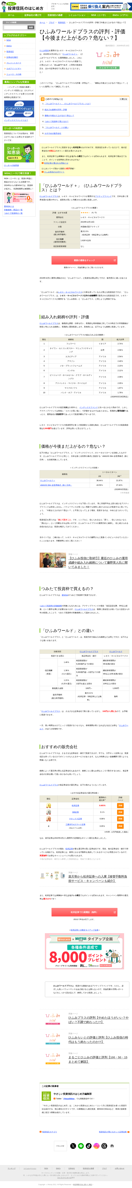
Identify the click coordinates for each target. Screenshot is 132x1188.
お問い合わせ (119, 1168)
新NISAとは (9, 206)
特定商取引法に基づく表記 (82, 1184)
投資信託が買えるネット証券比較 (113, 1132)
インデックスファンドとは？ (16, 120)
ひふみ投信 (44, 50)
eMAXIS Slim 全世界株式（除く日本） (56, 485)
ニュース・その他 (13, 74)
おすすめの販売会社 (53, 133)
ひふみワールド (115, 651)
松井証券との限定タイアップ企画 (84, 930)
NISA (8, 40)
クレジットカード (13, 63)
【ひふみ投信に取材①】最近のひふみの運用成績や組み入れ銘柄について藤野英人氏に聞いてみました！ (98, 563)
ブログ (51, 22)
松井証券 (75, 805)
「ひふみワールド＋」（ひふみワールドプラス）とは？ (68, 104)
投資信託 (61, 22)
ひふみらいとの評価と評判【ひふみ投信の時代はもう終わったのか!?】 (98, 1040)
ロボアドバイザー (13, 69)
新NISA (65, 595)
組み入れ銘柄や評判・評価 (56, 110)
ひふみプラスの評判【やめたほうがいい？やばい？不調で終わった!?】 (98, 1020)
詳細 (53, 9)
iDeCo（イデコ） (121, 15)
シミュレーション (77, 15)
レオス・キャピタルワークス (70, 292)
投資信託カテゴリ (49, 1132)
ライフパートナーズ (64, 1178)
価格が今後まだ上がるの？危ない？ (59, 115)
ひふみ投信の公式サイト (54, 172)
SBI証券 (75, 812)
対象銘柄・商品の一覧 (13, 210)
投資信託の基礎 (55, 15)
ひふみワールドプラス (49, 196)
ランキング (12, 1168)
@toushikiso (68, 1099)
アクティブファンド (103, 196)
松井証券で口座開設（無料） (84, 912)
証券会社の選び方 (33, 15)
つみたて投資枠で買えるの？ (57, 121)
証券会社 (72, 1168)
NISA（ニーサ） (99, 15)
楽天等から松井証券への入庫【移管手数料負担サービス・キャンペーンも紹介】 (97, 879)
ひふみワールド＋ (70, 54)
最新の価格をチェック (84, 260)
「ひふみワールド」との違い (57, 127)
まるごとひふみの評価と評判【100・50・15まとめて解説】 (97, 1059)
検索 (31, 27)
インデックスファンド (88, 407)
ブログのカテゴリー (16, 35)
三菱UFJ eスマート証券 (75, 824)
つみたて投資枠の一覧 (13, 213)
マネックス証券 (75, 819)
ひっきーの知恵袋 (11, 165)
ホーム (11, 15)
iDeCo (9, 46)
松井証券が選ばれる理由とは (56, 163)
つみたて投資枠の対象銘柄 (51, 606)
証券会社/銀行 (12, 57)
